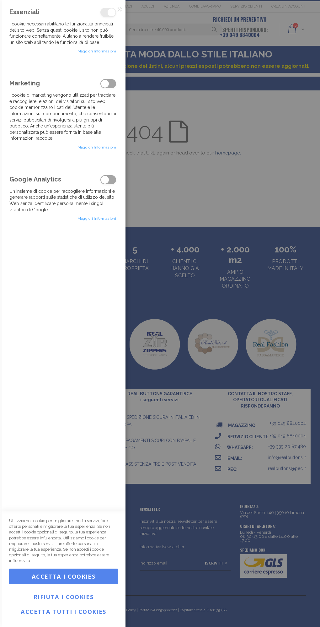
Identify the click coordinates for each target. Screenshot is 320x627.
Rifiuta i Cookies (63, 596)
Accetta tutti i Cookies (63, 611)
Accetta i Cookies (63, 576)
